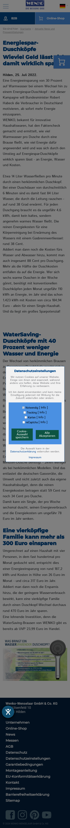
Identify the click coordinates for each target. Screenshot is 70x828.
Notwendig (32, 407)
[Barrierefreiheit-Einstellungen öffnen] (8, 712)
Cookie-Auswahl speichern (22, 434)
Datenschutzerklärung (23, 452)
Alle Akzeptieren (47, 434)
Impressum (35, 457)
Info (43, 407)
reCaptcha (32, 422)
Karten (32, 417)
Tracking (32, 412)
